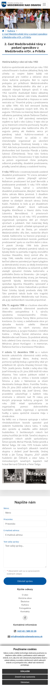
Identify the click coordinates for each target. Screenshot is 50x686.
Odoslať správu (25, 581)
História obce (25, 598)
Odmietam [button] (25, 683)
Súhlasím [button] (25, 672)
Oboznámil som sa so (23, 572)
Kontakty (25, 611)
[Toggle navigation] (44, 4)
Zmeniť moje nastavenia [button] (25, 678)
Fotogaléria (25, 608)
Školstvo (25, 601)
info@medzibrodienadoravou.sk (26, 636)
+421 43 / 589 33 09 (26, 631)
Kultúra (11, 30)
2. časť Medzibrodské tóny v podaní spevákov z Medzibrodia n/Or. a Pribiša (24, 36)
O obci (25, 595)
